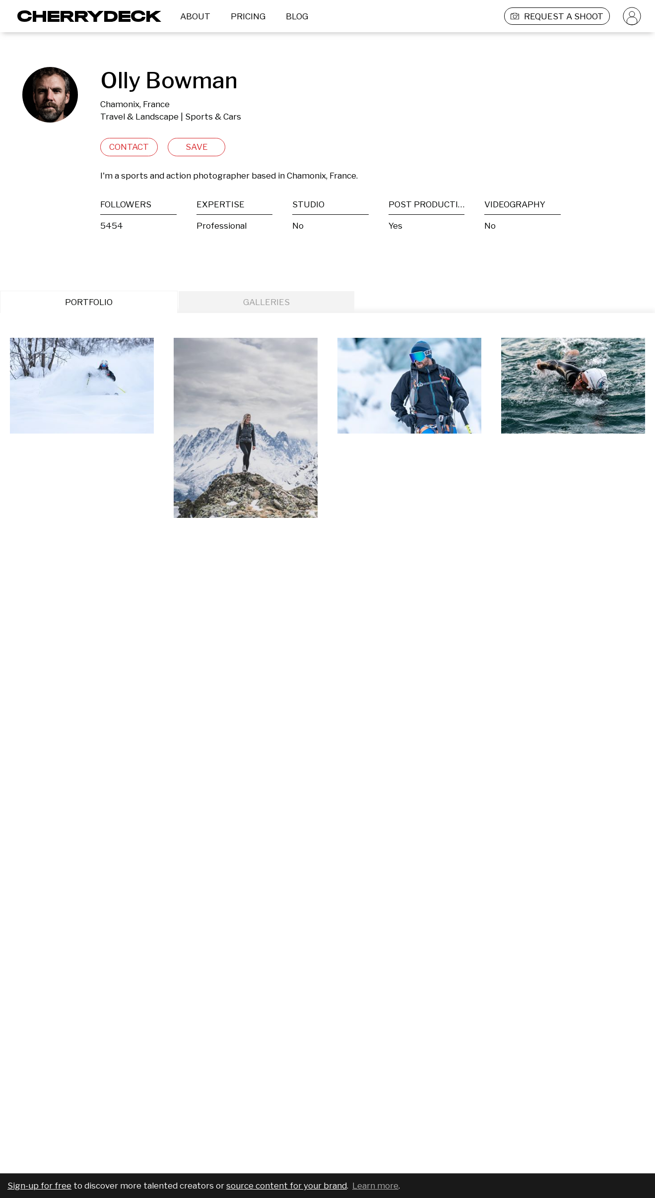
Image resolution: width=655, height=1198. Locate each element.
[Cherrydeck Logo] (85, 16)
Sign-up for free (39, 1186)
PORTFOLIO (89, 302)
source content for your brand (286, 1186)
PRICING (248, 16)
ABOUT (195, 16)
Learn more (375, 1186)
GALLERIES (266, 302)
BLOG (297, 16)
